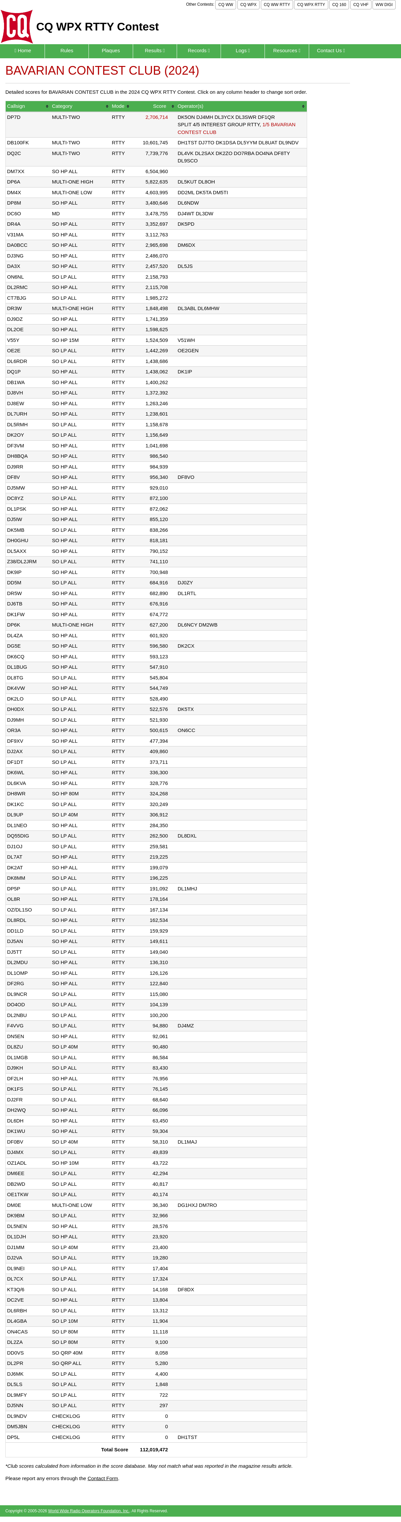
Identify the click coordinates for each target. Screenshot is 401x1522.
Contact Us (331, 50)
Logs (243, 50)
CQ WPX (248, 4)
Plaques (111, 50)
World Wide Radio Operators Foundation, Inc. (89, 1511)
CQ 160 (339, 4)
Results (155, 50)
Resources (286, 50)
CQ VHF (360, 4)
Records (199, 50)
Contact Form (103, 1478)
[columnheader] (28, 106)
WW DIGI (384, 4)
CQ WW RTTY (277, 4)
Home (22, 50)
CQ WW (225, 4)
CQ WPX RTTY (311, 4)
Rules (66, 50)
